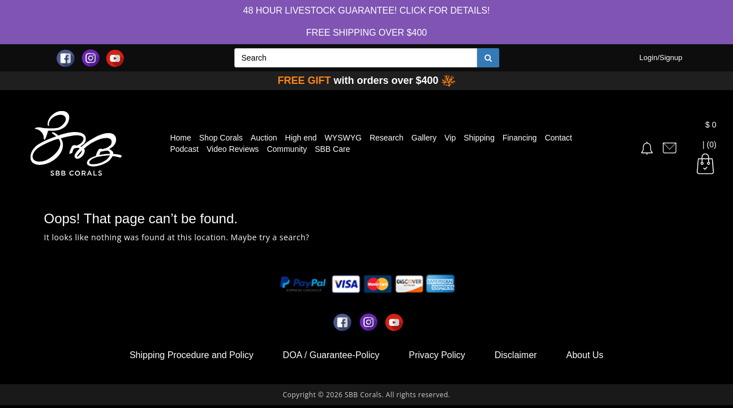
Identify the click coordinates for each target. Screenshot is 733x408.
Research (387, 137)
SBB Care (332, 149)
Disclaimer (516, 355)
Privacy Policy (437, 355)
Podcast (184, 149)
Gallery (423, 137)
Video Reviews (233, 149)
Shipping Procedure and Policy (192, 355)
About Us (584, 355)
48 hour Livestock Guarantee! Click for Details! (366, 10)
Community (287, 149)
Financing (520, 137)
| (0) (705, 145)
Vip (450, 137)
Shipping (479, 137)
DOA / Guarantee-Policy (331, 355)
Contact (558, 137)
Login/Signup (661, 57)
